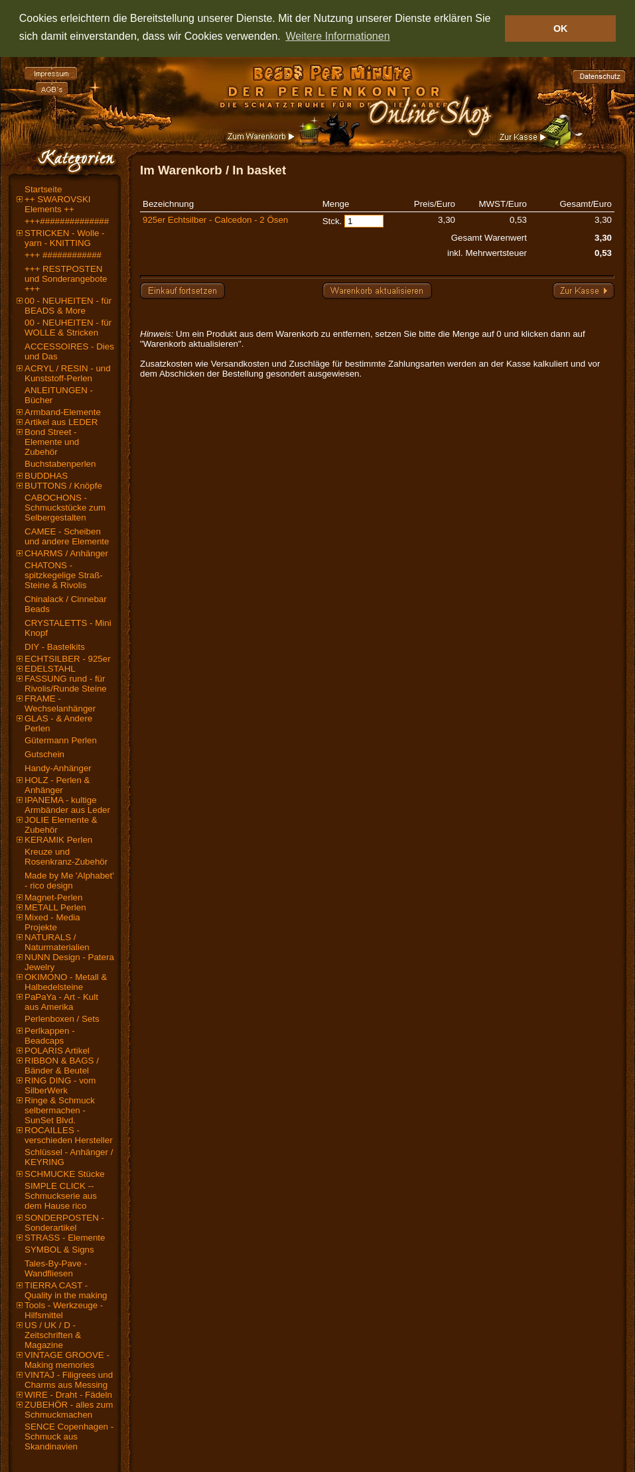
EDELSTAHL (50, 669)
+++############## (67, 221)
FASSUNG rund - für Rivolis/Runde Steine (66, 684)
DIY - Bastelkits (55, 647)
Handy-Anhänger (58, 768)
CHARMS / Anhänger (66, 553)
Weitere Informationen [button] (337, 36)
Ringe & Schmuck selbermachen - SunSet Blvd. (60, 1110)
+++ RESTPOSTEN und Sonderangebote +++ (66, 279)
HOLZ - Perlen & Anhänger (57, 785)
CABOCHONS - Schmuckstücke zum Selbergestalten (65, 507)
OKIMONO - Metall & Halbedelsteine (66, 982)
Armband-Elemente (63, 412)
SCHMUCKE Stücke (65, 1174)
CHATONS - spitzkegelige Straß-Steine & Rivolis (64, 575)
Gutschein (44, 754)
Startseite (43, 189)
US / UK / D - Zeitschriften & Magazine (53, 1335)
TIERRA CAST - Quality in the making (66, 1290)
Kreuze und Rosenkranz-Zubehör (66, 857)
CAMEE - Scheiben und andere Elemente (67, 536)
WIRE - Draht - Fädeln (68, 1395)
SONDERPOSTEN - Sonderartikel (64, 1223)
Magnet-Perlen (53, 897)
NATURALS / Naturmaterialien (57, 942)
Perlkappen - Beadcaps (50, 1036)
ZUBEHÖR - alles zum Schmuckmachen (69, 1410)
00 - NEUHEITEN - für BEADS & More (68, 306)
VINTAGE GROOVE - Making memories (67, 1360)
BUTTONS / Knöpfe (63, 486)
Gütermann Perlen (61, 740)
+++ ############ (63, 255)
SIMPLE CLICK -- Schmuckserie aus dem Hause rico (61, 1196)
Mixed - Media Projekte (52, 922)
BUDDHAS (46, 476)
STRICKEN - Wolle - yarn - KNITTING (64, 238)
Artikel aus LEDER (61, 422)
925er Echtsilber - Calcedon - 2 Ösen (215, 220)
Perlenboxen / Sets (62, 1019)
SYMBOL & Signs (59, 1250)
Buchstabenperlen (60, 464)
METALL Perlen (55, 907)
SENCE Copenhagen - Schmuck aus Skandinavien (69, 1436)
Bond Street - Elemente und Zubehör (52, 442)
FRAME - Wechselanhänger (60, 703)
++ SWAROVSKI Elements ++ (58, 204)
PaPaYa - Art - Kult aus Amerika (61, 1002)
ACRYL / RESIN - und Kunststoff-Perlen (68, 373)
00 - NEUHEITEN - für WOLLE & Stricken (68, 327)
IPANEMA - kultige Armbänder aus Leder (67, 805)
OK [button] (560, 28)
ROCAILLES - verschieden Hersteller (69, 1135)
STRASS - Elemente (65, 1238)
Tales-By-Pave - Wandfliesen (56, 1268)
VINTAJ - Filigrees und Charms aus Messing (69, 1380)
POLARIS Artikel (57, 1051)
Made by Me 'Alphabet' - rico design (69, 880)
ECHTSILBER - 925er (68, 659)
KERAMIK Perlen (58, 840)
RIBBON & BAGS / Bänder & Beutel (62, 1065)
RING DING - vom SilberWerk (60, 1085)
